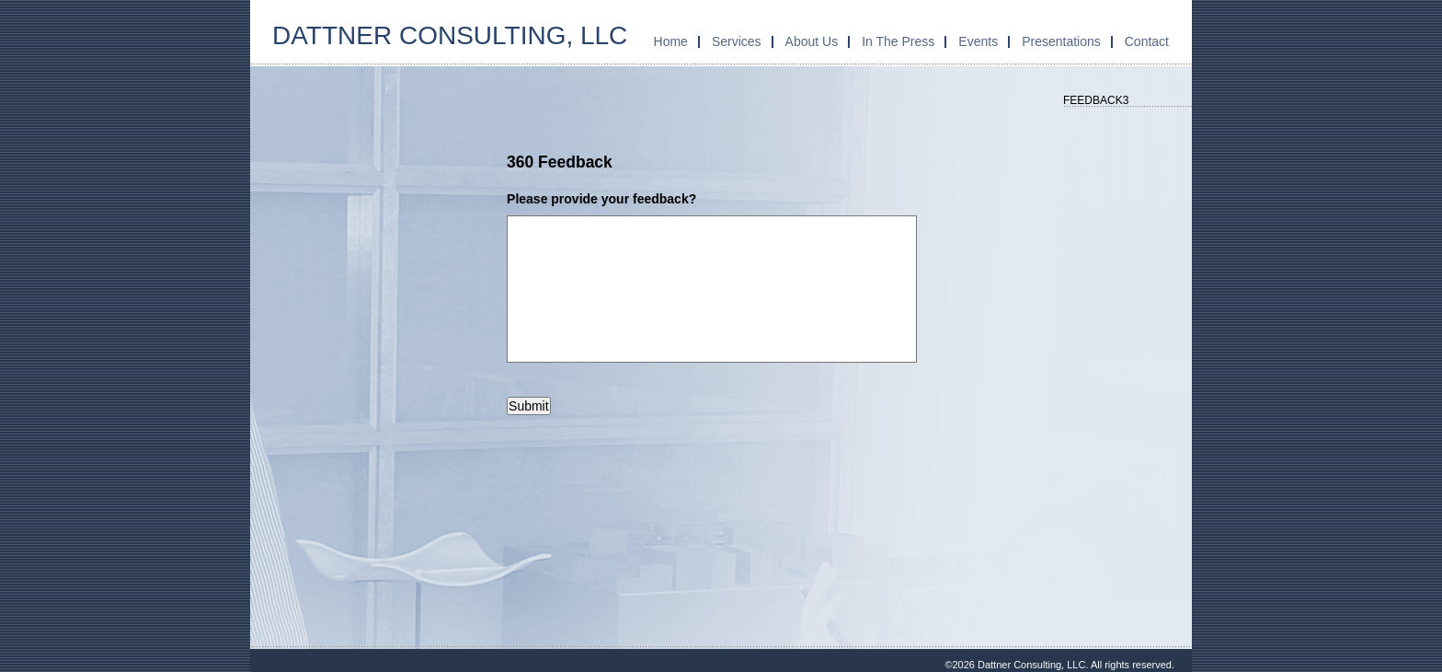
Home (671, 41)
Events (978, 41)
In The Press (898, 41)
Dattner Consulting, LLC (449, 35)
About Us (812, 41)
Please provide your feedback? (601, 198)
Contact (1147, 41)
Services (736, 41)
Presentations (1061, 41)
